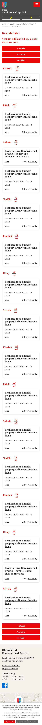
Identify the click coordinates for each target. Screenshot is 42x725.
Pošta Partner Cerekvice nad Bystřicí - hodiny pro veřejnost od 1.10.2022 (21, 153)
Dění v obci (14, 24)
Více (7, 95)
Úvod (4, 24)
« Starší (21, 48)
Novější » (21, 60)
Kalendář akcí (28, 24)
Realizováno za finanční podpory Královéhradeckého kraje (21, 79)
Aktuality (32, 95)
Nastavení (33, 722)
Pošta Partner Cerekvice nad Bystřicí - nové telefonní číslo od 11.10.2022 (21, 570)
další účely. (28, 710)
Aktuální (21, 54)
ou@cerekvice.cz (10, 668)
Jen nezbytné (21, 722)
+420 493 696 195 (11, 665)
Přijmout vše (10, 722)
